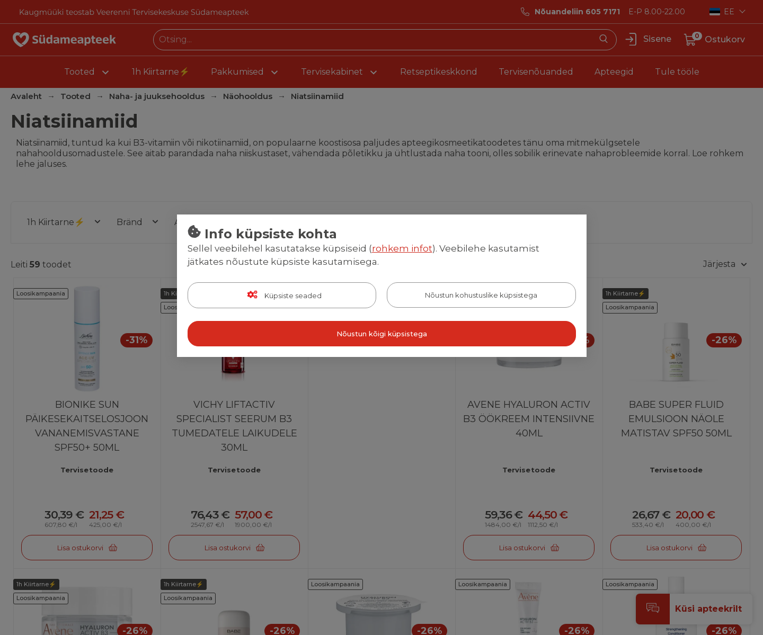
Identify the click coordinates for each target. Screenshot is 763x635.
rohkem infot (402, 248)
